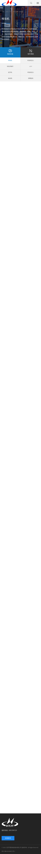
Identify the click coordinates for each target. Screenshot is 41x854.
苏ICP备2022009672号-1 (8, 851)
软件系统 (31, 52)
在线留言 (8, 838)
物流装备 (10, 52)
